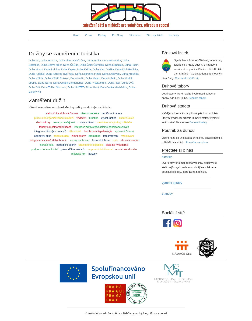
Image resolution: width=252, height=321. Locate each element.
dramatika (94, 135)
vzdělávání (127, 135)
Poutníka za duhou (197, 142)
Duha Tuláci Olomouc (53, 87)
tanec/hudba (61, 135)
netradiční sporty (66, 144)
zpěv (115, 140)
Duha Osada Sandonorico (68, 82)
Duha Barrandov (111, 60)
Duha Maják (93, 78)
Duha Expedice (114, 64)
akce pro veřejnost (64, 122)
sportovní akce (42, 135)
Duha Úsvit (92, 87)
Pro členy (117, 35)
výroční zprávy (172, 183)
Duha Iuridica (52, 69)
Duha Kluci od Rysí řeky (60, 73)
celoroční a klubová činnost (62, 113)
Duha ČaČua (70, 64)
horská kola (47, 144)
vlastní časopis (129, 140)
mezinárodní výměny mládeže (114, 122)
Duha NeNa (45, 82)
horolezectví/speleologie (98, 131)
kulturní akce (126, 117)
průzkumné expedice (91, 144)
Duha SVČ (127, 82)
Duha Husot (36, 69)
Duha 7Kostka (49, 60)
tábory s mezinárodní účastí (55, 126)
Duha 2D (34, 60)
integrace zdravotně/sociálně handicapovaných (101, 126)
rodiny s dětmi (86, 122)
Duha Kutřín (77, 78)
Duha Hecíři (131, 64)
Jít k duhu (135, 35)
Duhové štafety (198, 122)
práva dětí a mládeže (73, 149)
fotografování (110, 135)
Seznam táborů (197, 97)
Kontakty (174, 35)
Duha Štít (34, 87)
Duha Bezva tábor (51, 64)
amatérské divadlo (126, 149)
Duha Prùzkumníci (95, 82)
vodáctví (81, 117)
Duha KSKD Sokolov (57, 78)
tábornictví (75, 131)
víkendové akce (90, 113)
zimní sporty (79, 135)
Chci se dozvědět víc (187, 78)
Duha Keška (84, 69)
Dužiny (102, 35)
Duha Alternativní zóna (72, 60)
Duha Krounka (129, 73)
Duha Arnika (93, 60)
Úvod (76, 35)
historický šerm (101, 140)
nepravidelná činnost (100, 149)
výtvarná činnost (124, 131)
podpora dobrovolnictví (44, 149)
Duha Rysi (114, 82)
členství (167, 157)
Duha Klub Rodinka (126, 69)
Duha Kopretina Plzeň (88, 73)
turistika (93, 117)
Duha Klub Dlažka (103, 69)
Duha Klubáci (36, 73)
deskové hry (43, 122)
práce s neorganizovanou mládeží (54, 117)
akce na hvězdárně (117, 144)
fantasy (92, 153)
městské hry (78, 153)
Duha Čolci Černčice (92, 64)
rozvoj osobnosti (79, 140)
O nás (88, 35)
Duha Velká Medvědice (113, 87)
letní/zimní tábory (112, 113)
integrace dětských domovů (50, 131)
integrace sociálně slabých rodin (48, 140)
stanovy (167, 193)
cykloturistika (108, 117)
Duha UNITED (76, 87)
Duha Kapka (68, 69)
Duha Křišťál (36, 78)
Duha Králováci (111, 73)
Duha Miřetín (108, 78)
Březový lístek (154, 35)
